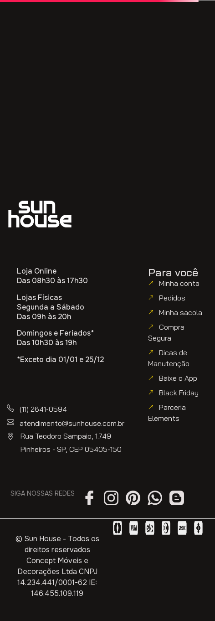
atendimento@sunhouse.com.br (72, 423)
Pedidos (172, 297)
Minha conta (179, 283)
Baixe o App (178, 378)
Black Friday (179, 392)
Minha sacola (180, 312)
